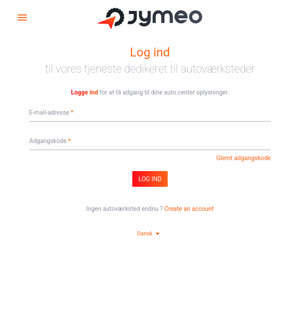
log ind (150, 178)
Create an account (189, 208)
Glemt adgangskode (243, 157)
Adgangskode (48, 140)
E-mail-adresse (49, 112)
